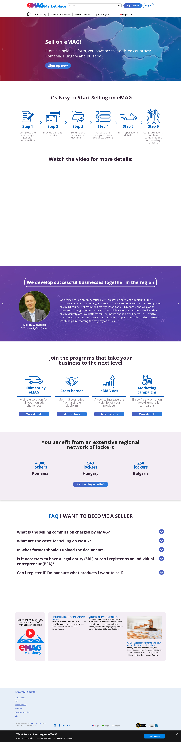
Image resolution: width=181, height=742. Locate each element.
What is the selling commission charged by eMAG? (63, 532)
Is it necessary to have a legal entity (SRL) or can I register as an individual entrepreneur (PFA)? (85, 561)
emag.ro (97, 726)
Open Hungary (102, 14)
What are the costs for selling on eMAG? (54, 541)
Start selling (40, 14)
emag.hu (117, 726)
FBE (16, 701)
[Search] (119, 6)
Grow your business (60, 14)
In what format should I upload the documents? (61, 549)
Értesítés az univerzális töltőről (103, 616)
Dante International (36, 723)
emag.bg (107, 726)
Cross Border (20, 697)
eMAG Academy (82, 14)
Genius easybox (20, 705)
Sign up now (58, 65)
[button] (2, 49)
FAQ (16, 716)
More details (34, 414)
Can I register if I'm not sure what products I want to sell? (70, 572)
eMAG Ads (18, 708)
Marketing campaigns (22, 712)
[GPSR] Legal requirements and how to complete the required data (144, 644)
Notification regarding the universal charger (68, 618)
